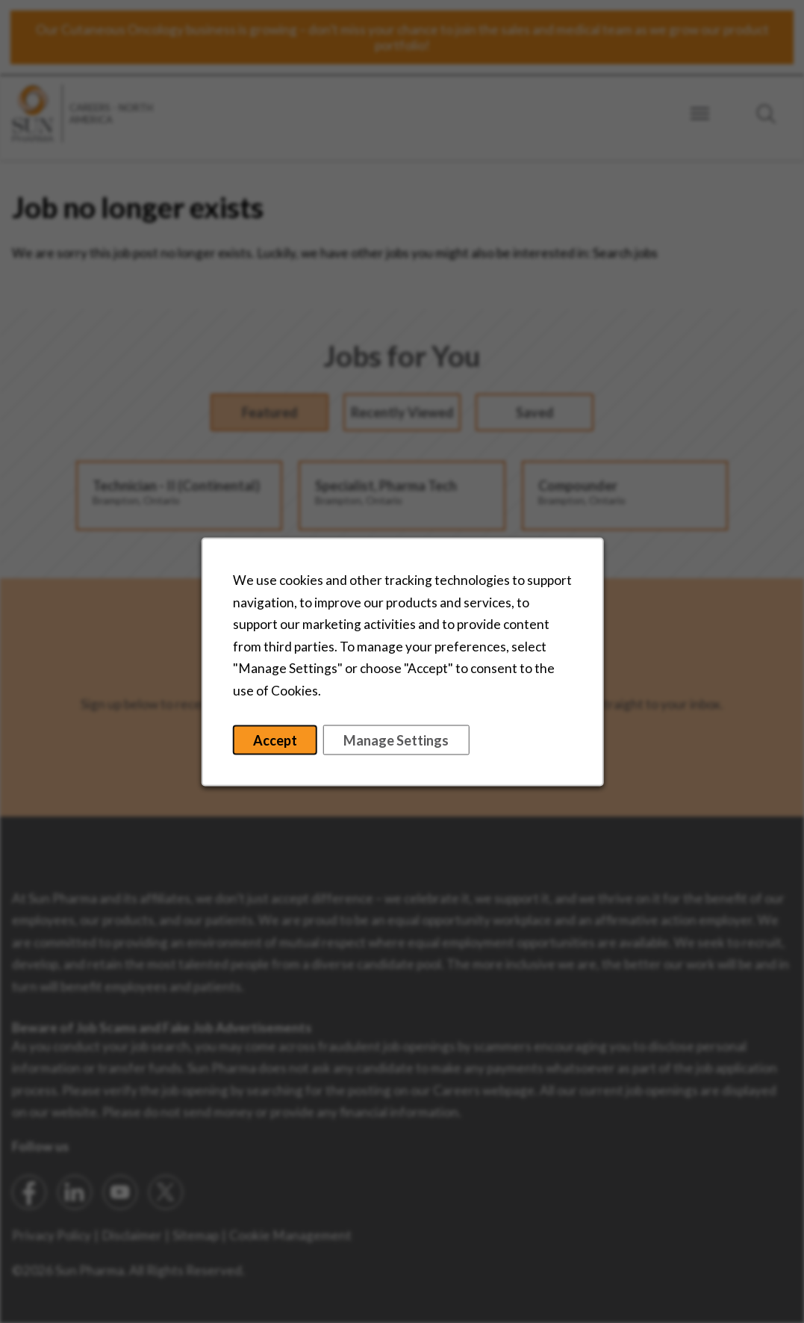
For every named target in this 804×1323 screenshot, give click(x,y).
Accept (274, 739)
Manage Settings (396, 739)
